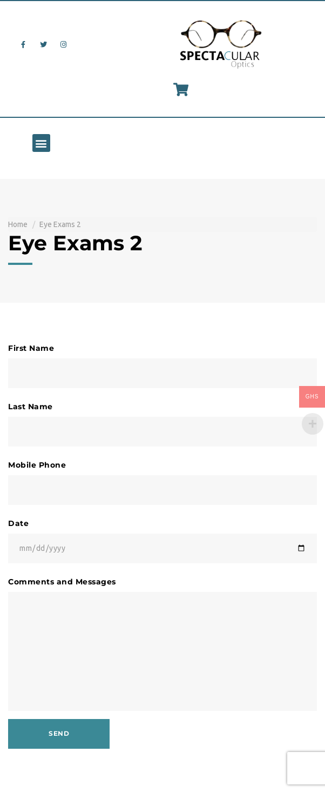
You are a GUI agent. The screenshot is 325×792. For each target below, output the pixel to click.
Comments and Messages (62, 582)
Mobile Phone (37, 465)
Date (18, 523)
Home (18, 224)
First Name (31, 348)
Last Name (30, 406)
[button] (41, 143)
